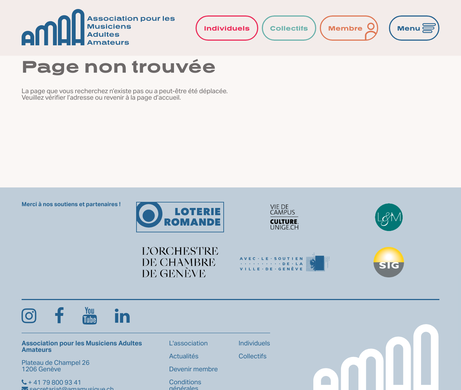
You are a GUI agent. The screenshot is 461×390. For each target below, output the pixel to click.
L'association (188, 343)
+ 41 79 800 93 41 (51, 383)
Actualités (184, 356)
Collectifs (289, 28)
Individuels (227, 28)
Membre (345, 28)
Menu (408, 28)
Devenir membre (193, 369)
